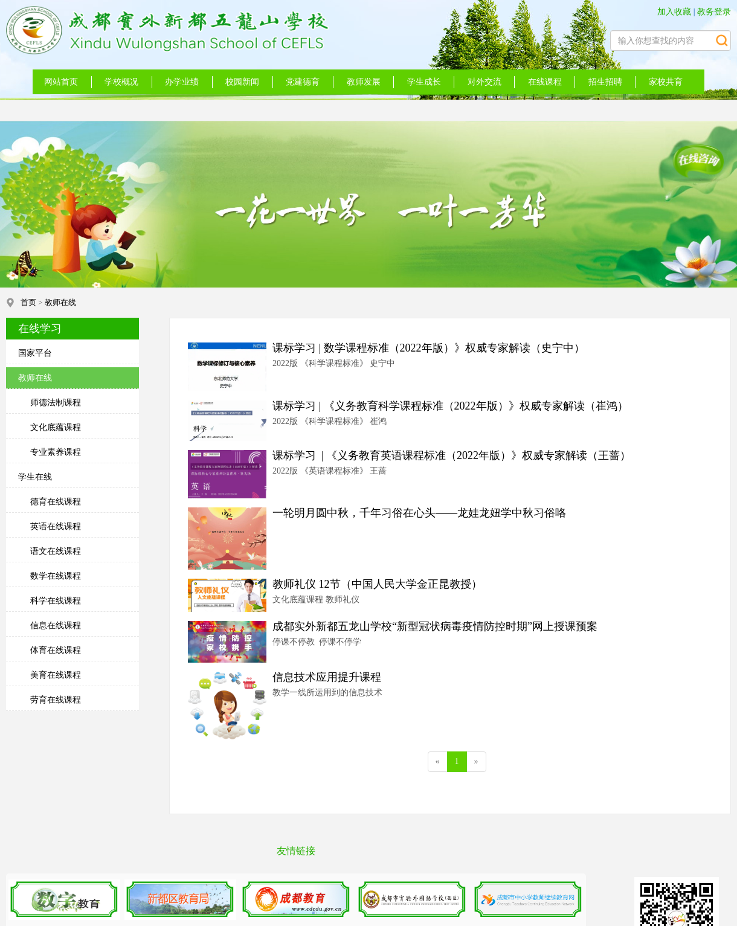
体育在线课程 (55, 650)
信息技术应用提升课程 (326, 677)
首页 (28, 302)
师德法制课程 (55, 402)
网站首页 (61, 81)
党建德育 (303, 81)
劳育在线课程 (55, 699)
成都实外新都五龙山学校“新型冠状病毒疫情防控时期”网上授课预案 (434, 626)
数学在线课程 (55, 575)
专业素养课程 (55, 452)
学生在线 (35, 476)
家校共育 (666, 81)
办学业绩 (182, 81)
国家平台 (35, 353)
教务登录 (714, 11)
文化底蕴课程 (55, 427)
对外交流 (484, 81)
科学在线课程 (55, 600)
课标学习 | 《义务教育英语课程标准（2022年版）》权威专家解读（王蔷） (451, 455)
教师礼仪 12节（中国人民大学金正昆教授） (377, 584)
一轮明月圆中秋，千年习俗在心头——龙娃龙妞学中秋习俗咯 (419, 513)
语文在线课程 (55, 551)
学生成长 (424, 81)
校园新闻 (242, 81)
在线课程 (545, 81)
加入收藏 (674, 11)
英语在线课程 (55, 526)
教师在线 (60, 302)
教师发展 (364, 81)
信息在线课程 (55, 625)
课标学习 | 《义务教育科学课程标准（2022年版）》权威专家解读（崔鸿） (450, 406)
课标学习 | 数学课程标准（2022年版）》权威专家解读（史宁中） (428, 348)
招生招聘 (605, 81)
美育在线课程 (55, 675)
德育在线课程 (55, 501)
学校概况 (121, 81)
